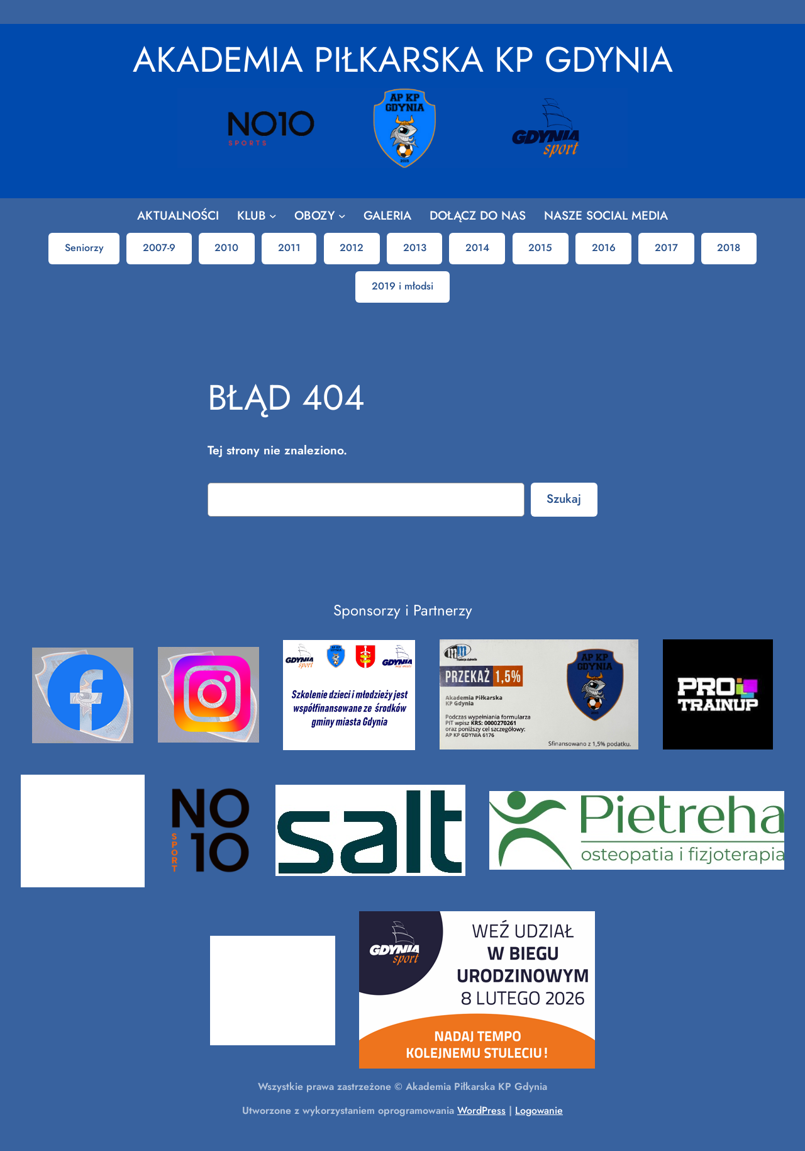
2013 (414, 247)
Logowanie (539, 1110)
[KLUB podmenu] (273, 216)
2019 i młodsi (402, 286)
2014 (477, 247)
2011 (289, 247)
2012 (352, 247)
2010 (226, 247)
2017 (666, 247)
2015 (540, 247)
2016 (604, 247)
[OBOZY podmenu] (342, 216)
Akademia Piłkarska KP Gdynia (403, 59)
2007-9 (159, 247)
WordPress (481, 1110)
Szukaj (564, 498)
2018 (728, 247)
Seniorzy (84, 247)
